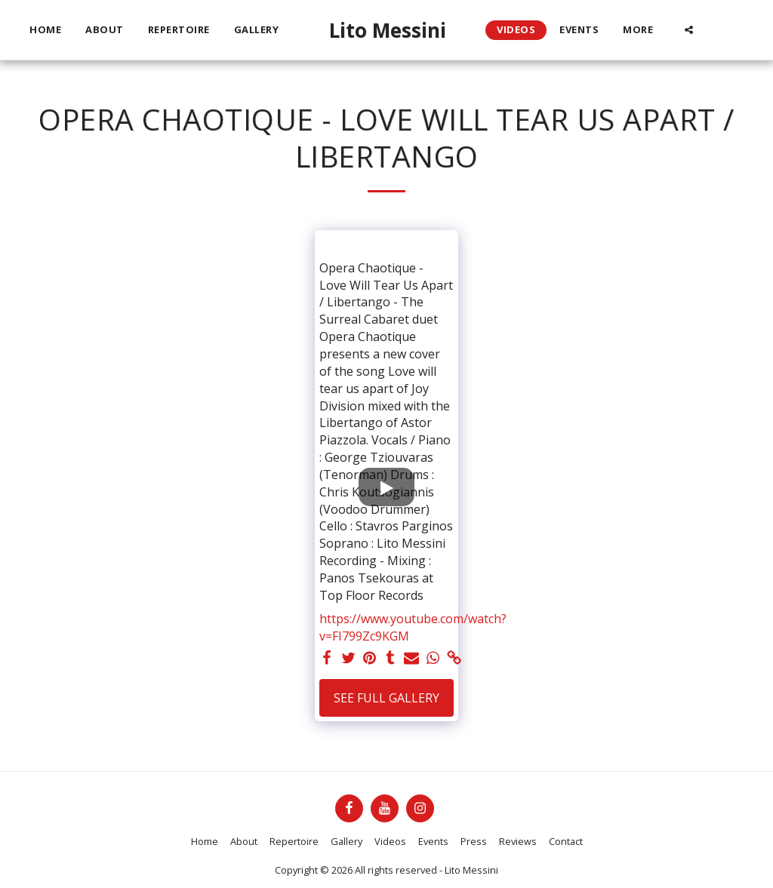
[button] (689, 30)
